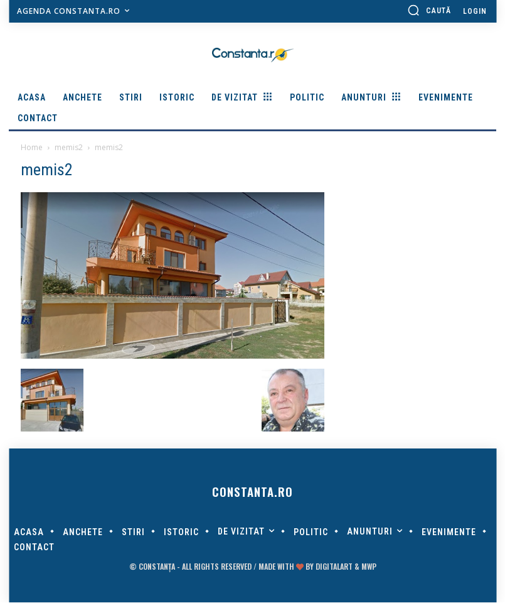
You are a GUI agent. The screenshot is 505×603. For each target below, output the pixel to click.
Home (32, 147)
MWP (368, 567)
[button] (429, 10)
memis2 (69, 147)
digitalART (334, 567)
